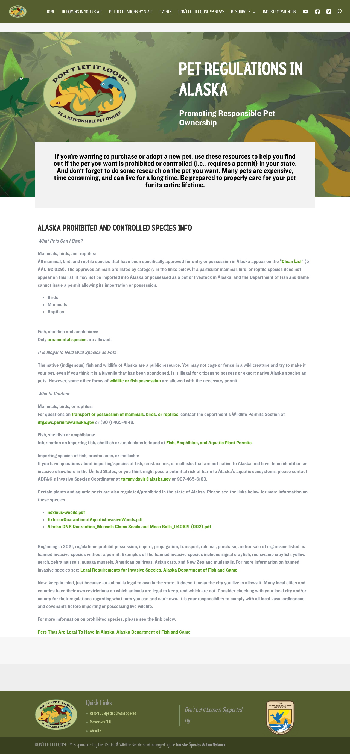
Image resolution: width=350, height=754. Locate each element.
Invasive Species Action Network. (201, 745)
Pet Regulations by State (131, 12)
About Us (96, 731)
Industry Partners (279, 12)
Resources (241, 12)
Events (166, 12)
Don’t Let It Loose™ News (201, 12)
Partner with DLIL (101, 722)
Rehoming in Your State (82, 12)
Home (50, 12)
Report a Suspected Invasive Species (113, 713)
